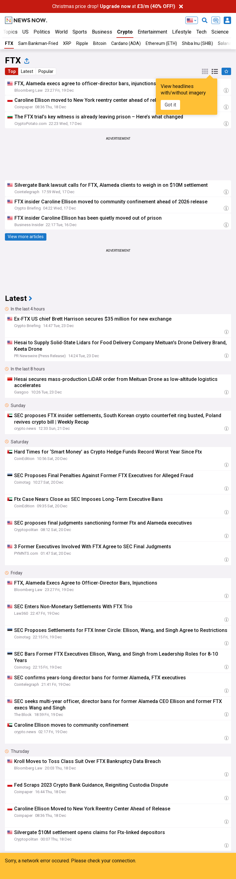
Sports (80, 32)
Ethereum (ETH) (161, 43)
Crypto (125, 32)
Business (102, 32)
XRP (67, 43)
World (61, 32)
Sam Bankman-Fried (38, 43)
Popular (45, 71)
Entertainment (152, 32)
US (25, 32)
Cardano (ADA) (126, 43)
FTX (9, 43)
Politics (41, 32)
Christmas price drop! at (113, 6)
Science (220, 32)
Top (12, 71)
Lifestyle (181, 32)
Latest (27, 71)
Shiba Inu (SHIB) (197, 43)
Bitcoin (99, 43)
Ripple (82, 43)
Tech (201, 32)
